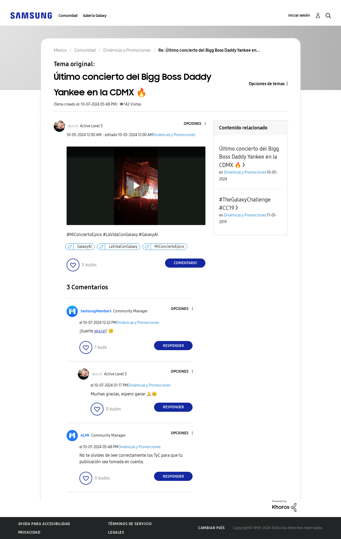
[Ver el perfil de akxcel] (73, 126)
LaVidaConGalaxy (123, 246)
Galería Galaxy (94, 15)
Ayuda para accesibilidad (44, 524)
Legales (116, 532)
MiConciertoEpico (169, 246)
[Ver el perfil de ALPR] (85, 435)
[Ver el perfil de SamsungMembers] (96, 311)
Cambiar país (211, 528)
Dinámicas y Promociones (174, 135)
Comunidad (68, 15)
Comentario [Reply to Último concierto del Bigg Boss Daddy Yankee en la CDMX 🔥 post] (185, 263)
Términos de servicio (130, 524)
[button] (196, 123)
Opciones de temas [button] (267, 83)
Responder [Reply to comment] (173, 345)
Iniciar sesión (299, 15)
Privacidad (29, 532)
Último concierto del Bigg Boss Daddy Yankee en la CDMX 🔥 (249, 156)
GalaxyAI (84, 246)
